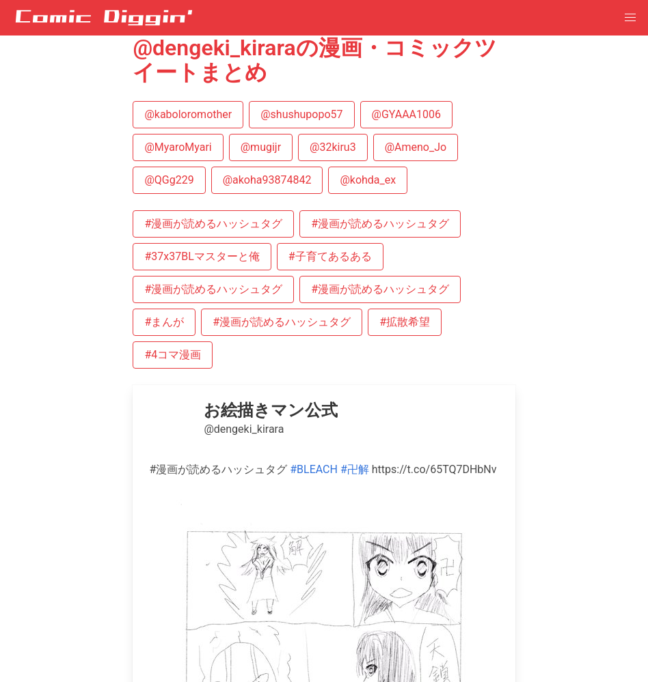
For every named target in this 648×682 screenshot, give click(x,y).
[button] (630, 17)
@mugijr (261, 147)
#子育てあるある (330, 256)
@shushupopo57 (301, 114)
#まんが (164, 321)
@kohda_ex (368, 179)
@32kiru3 (333, 147)
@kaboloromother (188, 114)
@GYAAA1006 (406, 114)
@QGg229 (168, 179)
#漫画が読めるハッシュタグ (213, 223)
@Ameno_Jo (415, 147)
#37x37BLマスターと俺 (201, 256)
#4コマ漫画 (172, 354)
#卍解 (354, 469)
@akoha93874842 (267, 179)
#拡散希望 (404, 321)
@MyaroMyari (177, 147)
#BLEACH (314, 469)
